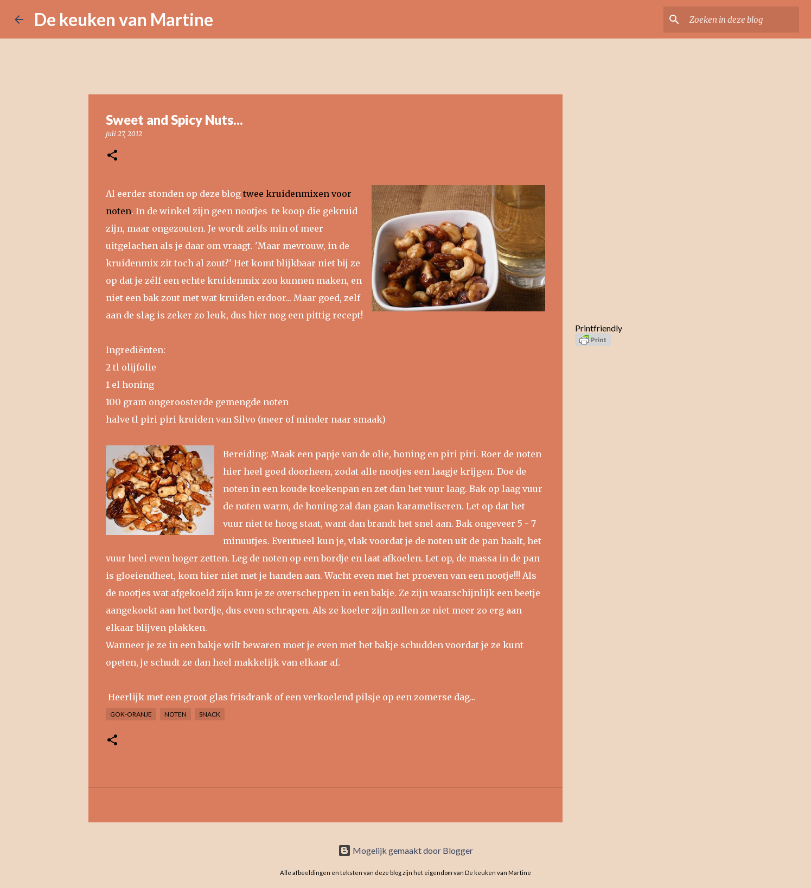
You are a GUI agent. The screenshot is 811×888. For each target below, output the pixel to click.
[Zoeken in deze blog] (742, 20)
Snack (209, 714)
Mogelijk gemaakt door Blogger (405, 850)
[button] (112, 156)
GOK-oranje (131, 714)
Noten (175, 714)
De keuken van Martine (123, 19)
